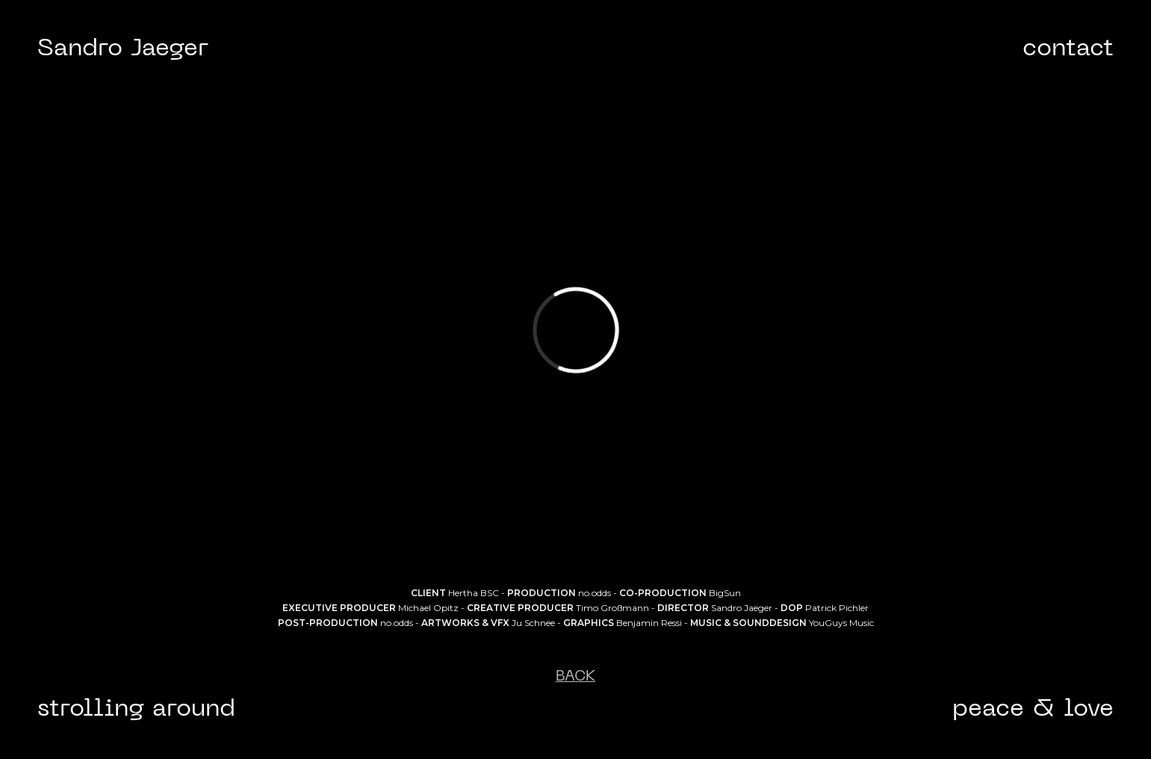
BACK (575, 676)
